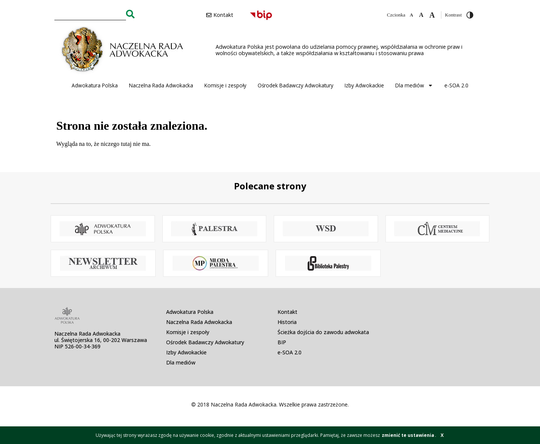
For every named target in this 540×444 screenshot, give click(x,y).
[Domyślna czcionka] (421, 15)
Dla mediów (414, 85)
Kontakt (287, 311)
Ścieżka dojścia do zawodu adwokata (323, 332)
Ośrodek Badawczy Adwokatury (295, 85)
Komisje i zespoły (225, 85)
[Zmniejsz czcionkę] (412, 15)
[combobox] (90, 14)
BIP (282, 342)
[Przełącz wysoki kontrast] (470, 15)
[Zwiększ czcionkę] (432, 15)
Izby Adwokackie (364, 85)
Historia (287, 322)
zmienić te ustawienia (408, 435)
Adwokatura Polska (95, 85)
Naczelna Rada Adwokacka (161, 85)
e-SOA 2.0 (456, 85)
